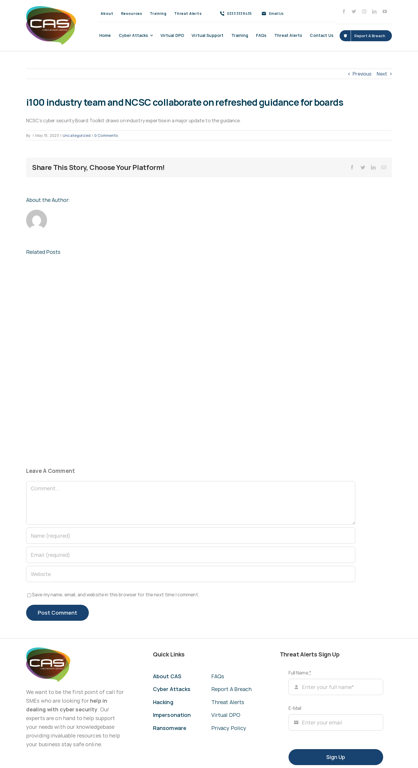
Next (382, 74)
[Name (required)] (190, 535)
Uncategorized (77, 135)
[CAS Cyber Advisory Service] (51, 8)
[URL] (190, 574)
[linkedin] (374, 11)
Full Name (300, 673)
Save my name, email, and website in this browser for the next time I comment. (115, 594)
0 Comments (106, 135)
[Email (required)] (190, 555)
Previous (362, 74)
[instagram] (364, 11)
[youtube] (385, 11)
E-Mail (295, 708)
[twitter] (354, 11)
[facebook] (344, 11)
